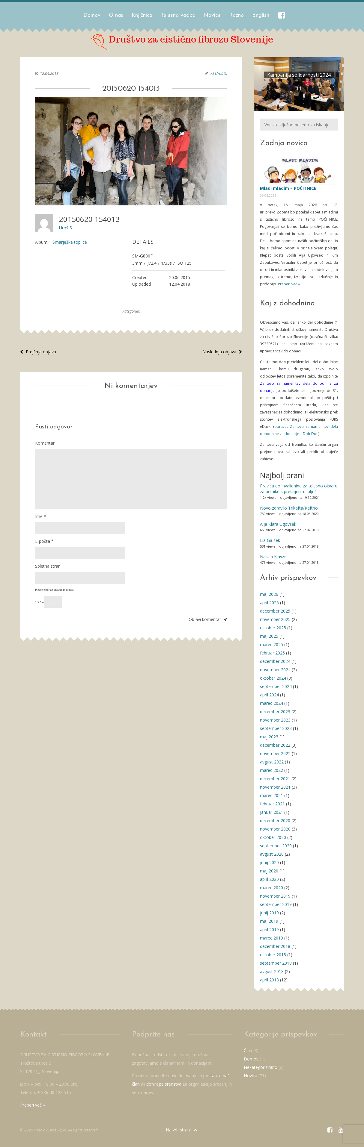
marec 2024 (271, 703)
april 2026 (269, 602)
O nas (116, 15)
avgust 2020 (272, 854)
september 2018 (276, 963)
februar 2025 (272, 653)
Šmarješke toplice (69, 242)
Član (248, 1050)
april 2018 (269, 980)
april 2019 (269, 929)
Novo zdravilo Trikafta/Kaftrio (289, 508)
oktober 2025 (273, 628)
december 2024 (275, 661)
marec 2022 (271, 770)
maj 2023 (269, 737)
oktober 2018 (273, 954)
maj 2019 (269, 921)
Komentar (45, 443)
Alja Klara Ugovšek (278, 524)
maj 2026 (269, 594)
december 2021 (275, 778)
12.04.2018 (49, 73)
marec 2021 (271, 795)
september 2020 (276, 845)
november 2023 (275, 720)
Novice (212, 15)
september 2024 (276, 686)
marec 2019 (271, 938)
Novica (250, 1075)
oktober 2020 (273, 837)
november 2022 (275, 753)
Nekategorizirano (260, 1067)
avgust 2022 (272, 762)
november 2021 (275, 787)
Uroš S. (221, 73)
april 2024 (269, 695)
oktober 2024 (273, 678)
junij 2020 (269, 862)
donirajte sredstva (163, 1084)
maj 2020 (269, 871)
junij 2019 (269, 913)
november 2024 (275, 669)
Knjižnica (142, 15)
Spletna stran (48, 566)
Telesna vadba (178, 15)
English (260, 15)
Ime (40, 516)
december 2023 (275, 711)
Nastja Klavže (273, 556)
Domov (91, 15)
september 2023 (276, 728)
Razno (236, 15)
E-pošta (44, 541)
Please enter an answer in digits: (54, 589)
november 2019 (275, 896)
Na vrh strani (182, 1130)
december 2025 (275, 611)
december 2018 (275, 946)
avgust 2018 (272, 971)
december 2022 (275, 745)
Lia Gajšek (270, 540)
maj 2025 (269, 636)
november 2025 (275, 619)
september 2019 (276, 904)
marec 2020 (271, 887)
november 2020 (275, 829)
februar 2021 (272, 804)
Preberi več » (288, 284)
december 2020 (275, 820)
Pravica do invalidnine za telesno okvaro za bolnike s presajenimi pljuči (299, 489)
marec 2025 (271, 644)
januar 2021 (271, 812)
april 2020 (269, 879)
